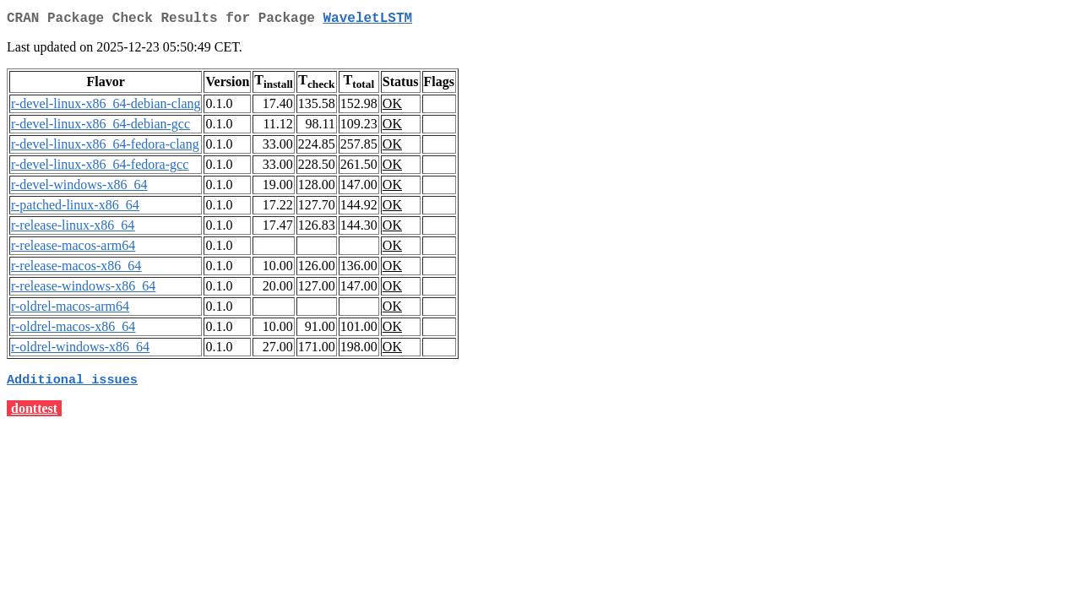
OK (392, 107)
